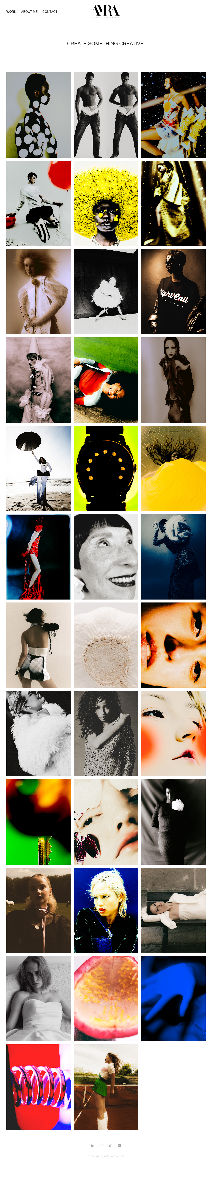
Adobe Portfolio (114, 1156)
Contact (49, 11)
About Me (29, 11)
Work (11, 11)
